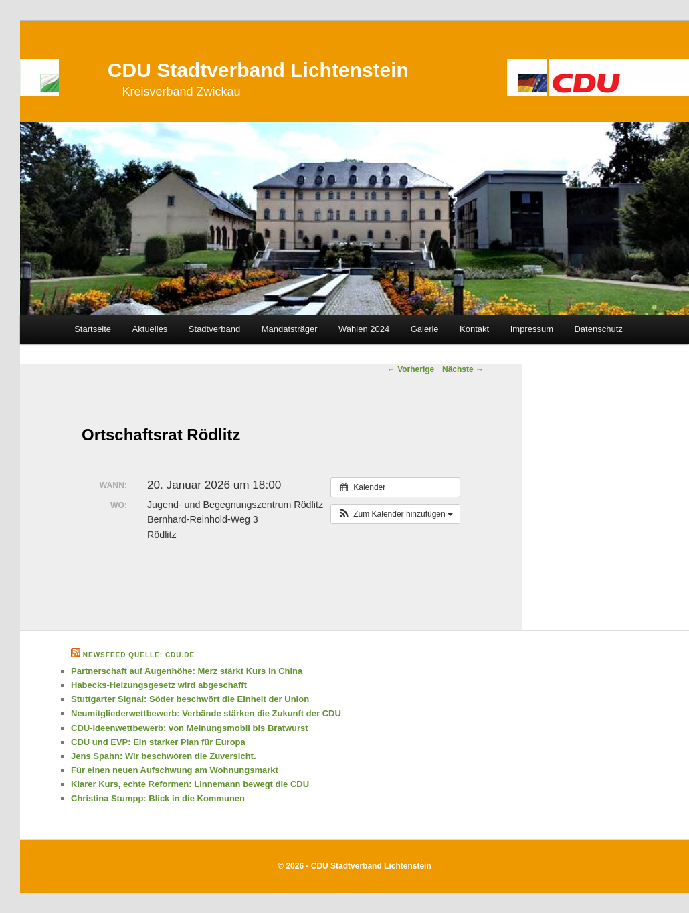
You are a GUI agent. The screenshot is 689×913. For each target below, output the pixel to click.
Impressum (531, 329)
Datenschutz (598, 329)
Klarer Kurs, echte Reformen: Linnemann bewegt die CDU (190, 784)
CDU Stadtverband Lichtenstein (258, 70)
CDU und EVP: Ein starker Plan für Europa (158, 742)
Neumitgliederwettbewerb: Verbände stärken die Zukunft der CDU (206, 713)
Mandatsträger (290, 329)
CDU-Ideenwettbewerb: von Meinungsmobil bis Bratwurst (189, 728)
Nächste (463, 369)
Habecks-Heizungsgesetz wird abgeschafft (159, 685)
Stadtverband (214, 329)
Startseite (92, 329)
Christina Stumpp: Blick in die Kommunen (158, 798)
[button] (395, 514)
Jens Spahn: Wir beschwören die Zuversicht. (163, 756)
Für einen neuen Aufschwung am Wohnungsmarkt (174, 770)
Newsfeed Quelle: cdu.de (139, 655)
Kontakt (474, 329)
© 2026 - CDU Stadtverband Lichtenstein (354, 866)
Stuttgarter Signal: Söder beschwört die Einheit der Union (190, 699)
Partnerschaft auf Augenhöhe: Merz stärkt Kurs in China (186, 671)
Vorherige (410, 369)
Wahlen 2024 (363, 329)
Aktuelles (150, 329)
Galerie (425, 329)
